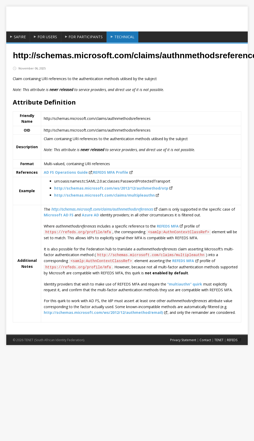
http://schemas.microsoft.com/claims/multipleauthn (104, 195)
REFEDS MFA (168, 226)
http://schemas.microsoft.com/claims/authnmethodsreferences (102, 209)
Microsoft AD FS (58, 214)
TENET (219, 340)
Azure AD (90, 214)
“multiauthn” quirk (184, 284)
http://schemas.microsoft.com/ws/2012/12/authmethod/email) (103, 312)
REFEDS (232, 340)
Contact (205, 340)
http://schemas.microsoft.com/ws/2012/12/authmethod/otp (111, 188)
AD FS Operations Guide (66, 172)
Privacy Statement (183, 340)
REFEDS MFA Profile (110, 172)
